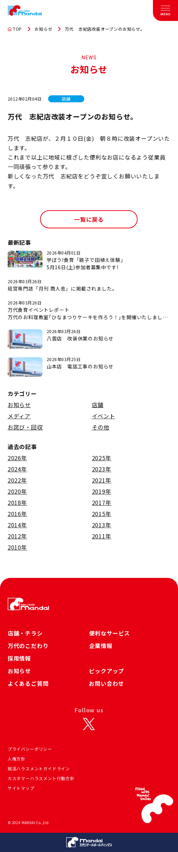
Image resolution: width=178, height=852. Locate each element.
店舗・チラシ (25, 633)
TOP (15, 29)
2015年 (101, 513)
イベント (103, 416)
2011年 (101, 536)
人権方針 (16, 759)
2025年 (101, 458)
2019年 (101, 491)
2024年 (17, 469)
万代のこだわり (28, 645)
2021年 (101, 480)
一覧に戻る (88, 219)
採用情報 (19, 658)
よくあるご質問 (28, 683)
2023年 (101, 469)
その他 (100, 427)
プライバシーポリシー (30, 749)
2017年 (101, 502)
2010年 (17, 547)
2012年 (17, 536)
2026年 (17, 458)
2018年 (17, 502)
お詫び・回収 (25, 427)
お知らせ (43, 29)
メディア (19, 416)
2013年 (101, 525)
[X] (88, 724)
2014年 (17, 525)
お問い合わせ (106, 683)
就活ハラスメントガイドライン (39, 768)
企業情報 (101, 645)
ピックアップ (106, 671)
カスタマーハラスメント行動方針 (41, 778)
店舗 (98, 405)
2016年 (17, 513)
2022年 (17, 480)
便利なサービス (109, 633)
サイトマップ (21, 788)
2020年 (17, 491)
